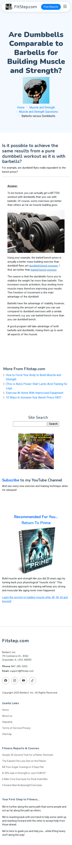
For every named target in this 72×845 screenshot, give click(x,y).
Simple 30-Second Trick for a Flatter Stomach (27, 755)
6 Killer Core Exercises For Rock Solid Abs (25, 779)
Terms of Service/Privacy (16, 728)
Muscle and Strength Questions (38, 111)
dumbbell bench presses (43, 265)
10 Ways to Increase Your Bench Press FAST (34, 397)
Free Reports (51, 6)
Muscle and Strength (42, 107)
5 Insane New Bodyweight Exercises (22, 785)
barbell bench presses (44, 269)
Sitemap (7, 734)
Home (21, 107)
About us (7, 716)
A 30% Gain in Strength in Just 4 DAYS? (24, 773)
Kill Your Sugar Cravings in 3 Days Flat (23, 767)
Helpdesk (7, 722)
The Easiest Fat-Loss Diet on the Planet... (24, 761)
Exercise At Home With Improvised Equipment (34, 393)
